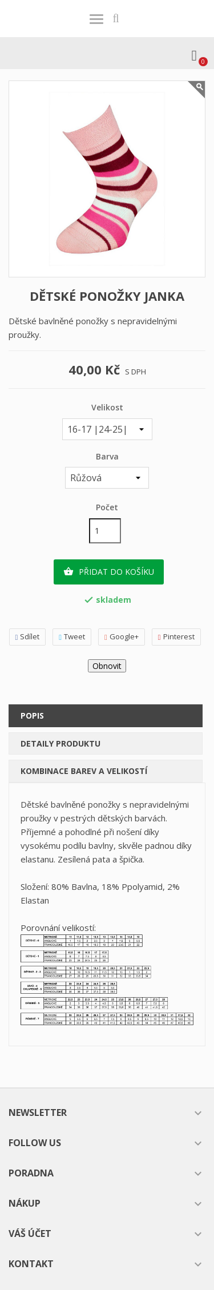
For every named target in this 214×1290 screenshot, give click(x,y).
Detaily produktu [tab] (60, 743)
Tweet (72, 636)
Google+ (121, 636)
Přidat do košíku (108, 572)
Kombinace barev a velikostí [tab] (84, 770)
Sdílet (27, 636)
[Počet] (105, 530)
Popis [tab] (32, 715)
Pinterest (176, 636)
